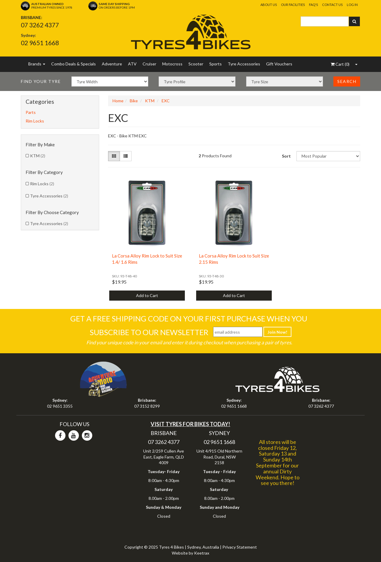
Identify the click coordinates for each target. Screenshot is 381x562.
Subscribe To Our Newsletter (149, 332)
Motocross (172, 63)
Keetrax (201, 552)
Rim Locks (35, 120)
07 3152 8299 (147, 406)
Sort (286, 155)
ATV (132, 63)
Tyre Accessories (244, 63)
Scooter (195, 63)
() (340, 64)
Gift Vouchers (279, 63)
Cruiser (149, 63)
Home (118, 100)
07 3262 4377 (40, 25)
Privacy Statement (239, 547)
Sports (215, 63)
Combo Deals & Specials (73, 63)
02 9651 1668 (40, 42)
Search (346, 81)
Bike (134, 100)
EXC (166, 100)
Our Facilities (293, 5)
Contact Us (332, 5)
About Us (268, 5)
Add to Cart (147, 295)
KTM (37, 155)
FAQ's (313, 5)
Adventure (112, 63)
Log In (352, 5)
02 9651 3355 (60, 406)
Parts (31, 112)
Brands (36, 63)
